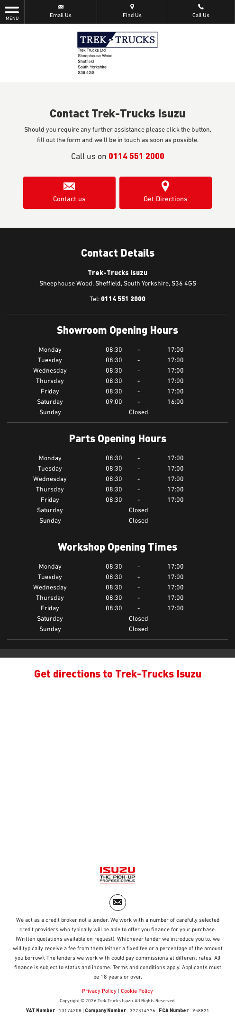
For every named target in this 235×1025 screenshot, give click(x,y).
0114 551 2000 (136, 155)
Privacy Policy (99, 991)
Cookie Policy (137, 991)
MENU (12, 13)
